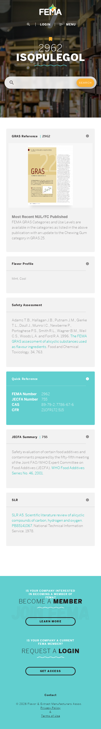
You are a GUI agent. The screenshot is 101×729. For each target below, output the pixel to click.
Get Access (50, 671)
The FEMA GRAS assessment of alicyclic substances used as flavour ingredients (49, 341)
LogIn (45, 24)
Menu (67, 24)
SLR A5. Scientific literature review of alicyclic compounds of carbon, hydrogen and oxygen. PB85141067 (48, 520)
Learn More (50, 621)
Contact (50, 695)
